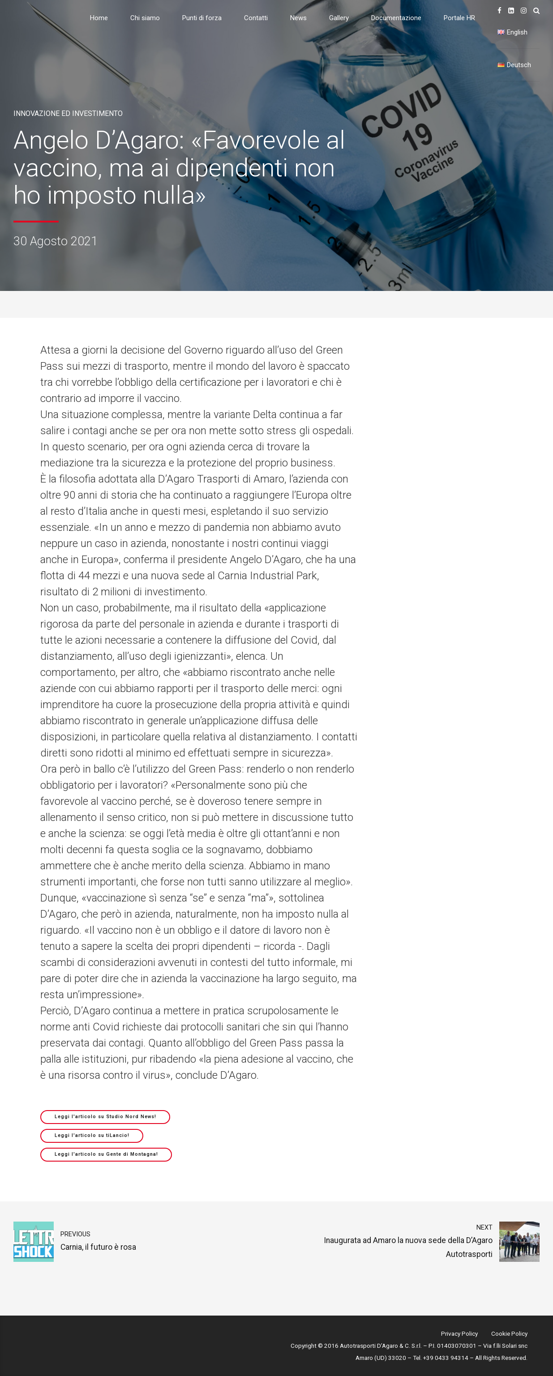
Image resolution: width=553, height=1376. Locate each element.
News (298, 18)
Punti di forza (202, 18)
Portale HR (459, 18)
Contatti (256, 18)
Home (99, 18)
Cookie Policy (509, 1333)
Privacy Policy (459, 1333)
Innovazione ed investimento (68, 113)
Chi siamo (145, 18)
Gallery (339, 18)
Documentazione (396, 18)
